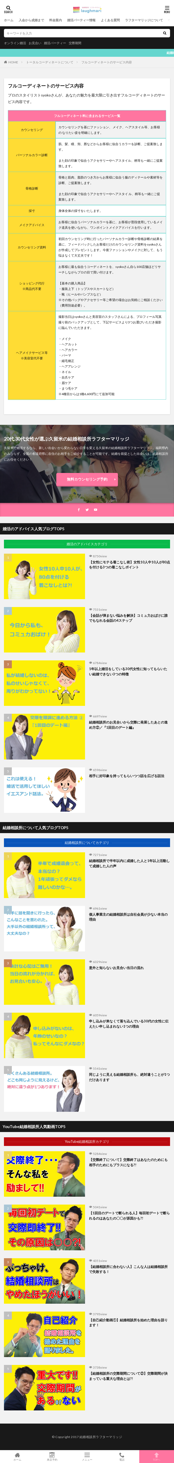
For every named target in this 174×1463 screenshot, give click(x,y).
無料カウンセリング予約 (87, 479)
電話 (122, 1456)
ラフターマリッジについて (144, 20)
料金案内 (55, 20)
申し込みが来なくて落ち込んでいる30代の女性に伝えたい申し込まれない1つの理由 (128, 1023)
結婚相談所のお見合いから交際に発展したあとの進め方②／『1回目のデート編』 (128, 725)
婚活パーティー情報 (81, 20)
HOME (13, 62)
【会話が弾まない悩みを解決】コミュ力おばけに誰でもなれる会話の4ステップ (128, 618)
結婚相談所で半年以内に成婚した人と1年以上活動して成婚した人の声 (129, 863)
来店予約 (52, 1456)
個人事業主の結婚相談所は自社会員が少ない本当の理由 (128, 917)
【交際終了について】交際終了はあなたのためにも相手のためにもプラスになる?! (128, 1162)
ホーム (8, 20)
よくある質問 (110, 20)
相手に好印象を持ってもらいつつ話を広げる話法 (126, 776)
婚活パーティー (55, 43)
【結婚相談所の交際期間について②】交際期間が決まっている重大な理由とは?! (128, 1376)
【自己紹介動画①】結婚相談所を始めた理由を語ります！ (128, 1322)
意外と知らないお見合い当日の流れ (116, 968)
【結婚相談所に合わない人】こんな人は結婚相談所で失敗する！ (128, 1269)
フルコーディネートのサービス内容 (106, 62)
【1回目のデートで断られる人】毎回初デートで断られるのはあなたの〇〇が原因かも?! (129, 1215)
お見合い (35, 43)
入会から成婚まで (31, 20)
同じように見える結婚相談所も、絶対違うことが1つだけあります (129, 1077)
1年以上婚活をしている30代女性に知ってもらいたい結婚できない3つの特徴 (128, 671)
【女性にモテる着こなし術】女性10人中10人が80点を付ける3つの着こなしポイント (129, 564)
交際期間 (75, 43)
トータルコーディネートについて (49, 62)
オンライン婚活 (15, 43)
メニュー (86, 1456)
